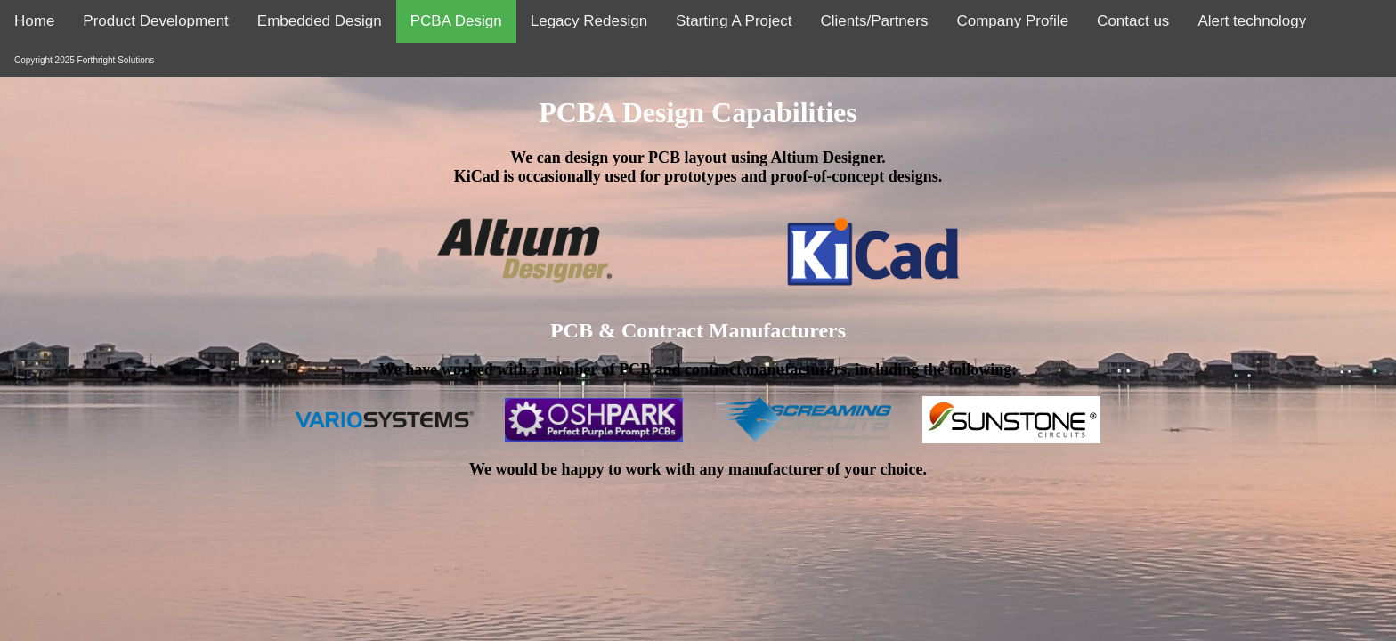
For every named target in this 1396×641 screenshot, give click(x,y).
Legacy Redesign (589, 20)
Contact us (1133, 20)
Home (34, 20)
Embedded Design (319, 20)
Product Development (155, 20)
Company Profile (1012, 20)
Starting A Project (733, 20)
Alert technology (1251, 20)
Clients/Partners (875, 20)
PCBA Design (456, 20)
